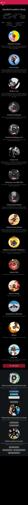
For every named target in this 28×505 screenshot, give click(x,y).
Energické (22, 17)
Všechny (14, 26)
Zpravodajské (20, 22)
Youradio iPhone (7, 450)
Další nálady (14, 366)
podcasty (8, 22)
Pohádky (22, 18)
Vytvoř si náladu (14, 425)
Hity (4, 17)
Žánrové (15, 15)
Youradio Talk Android (19, 450)
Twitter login (14, 394)
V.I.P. (15, 18)
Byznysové (9, 25)
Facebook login (14, 391)
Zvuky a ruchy (6, 18)
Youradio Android (14, 447)
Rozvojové (19, 25)
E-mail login (14, 402)
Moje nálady (12, 17)
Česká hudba (18, 14)
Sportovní (18, 24)
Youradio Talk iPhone (14, 453)
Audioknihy (6, 15)
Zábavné (9, 24)
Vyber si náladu (14, 423)
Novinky (23, 15)
